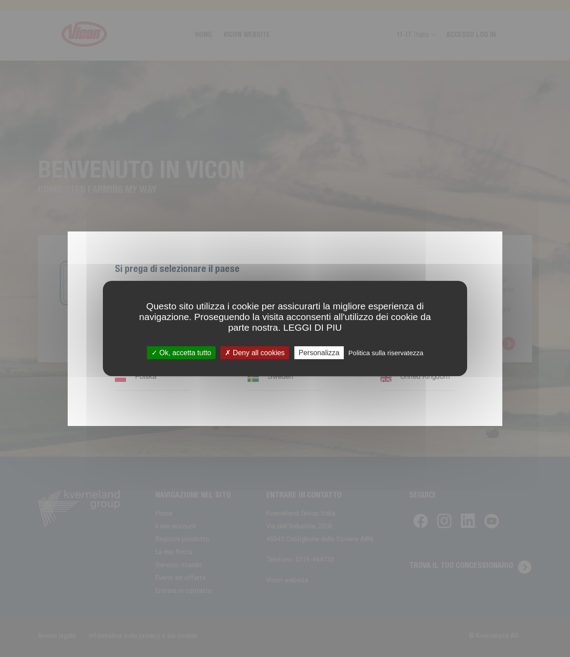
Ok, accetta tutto (181, 353)
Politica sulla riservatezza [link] (385, 353)
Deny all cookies (255, 353)
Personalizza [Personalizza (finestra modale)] (319, 353)
